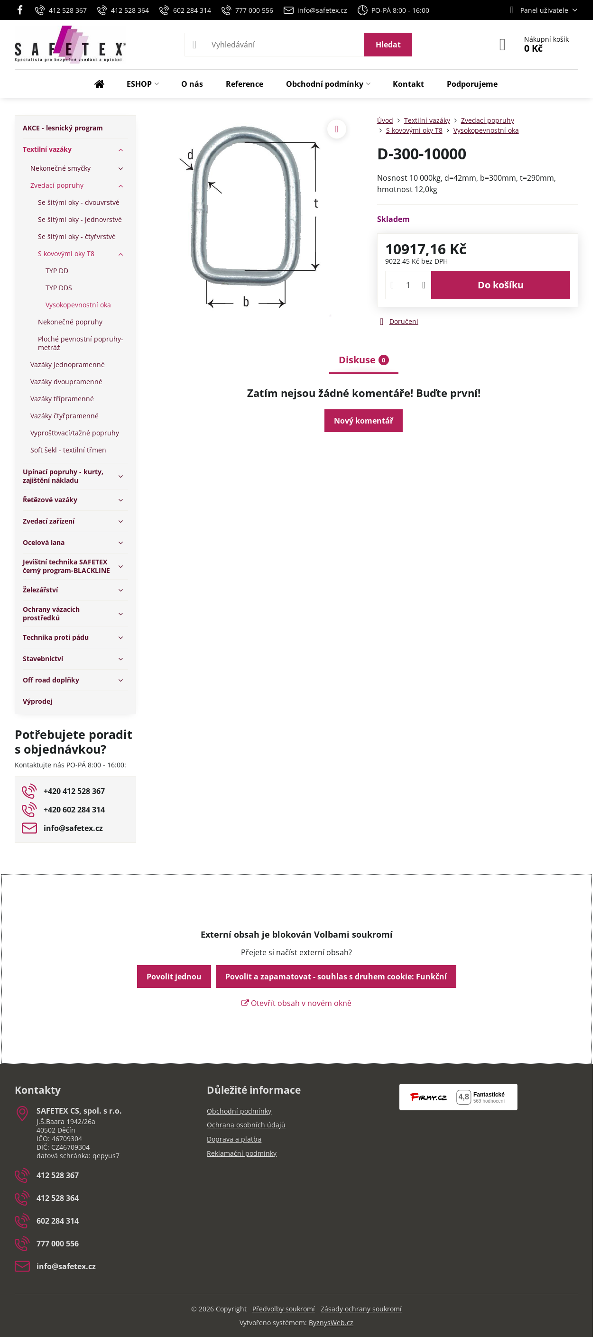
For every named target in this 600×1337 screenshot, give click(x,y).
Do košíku (501, 284)
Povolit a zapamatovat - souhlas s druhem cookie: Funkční (336, 976)
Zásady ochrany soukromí (361, 1308)
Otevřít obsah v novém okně (296, 1003)
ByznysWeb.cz (331, 1322)
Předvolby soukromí (283, 1308)
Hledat (388, 44)
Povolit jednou (174, 976)
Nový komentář (363, 420)
